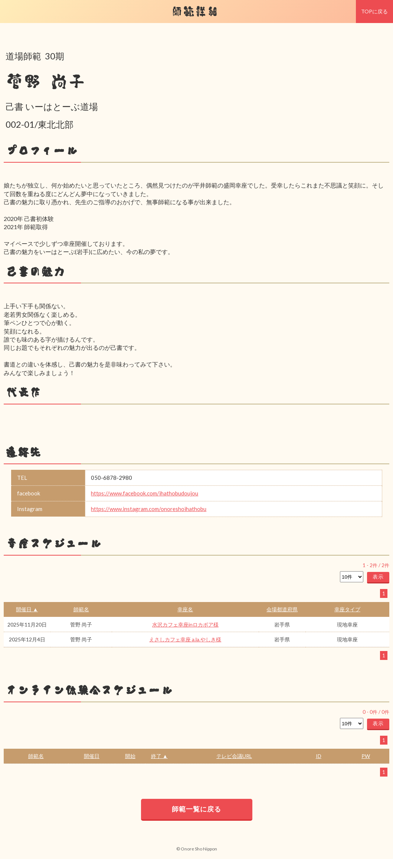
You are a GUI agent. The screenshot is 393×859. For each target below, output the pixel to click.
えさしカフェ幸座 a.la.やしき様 (185, 639)
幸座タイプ (347, 609)
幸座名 (185, 609)
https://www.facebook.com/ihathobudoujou (144, 493)
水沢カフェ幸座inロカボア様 (185, 624)
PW (365, 756)
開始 (130, 756)
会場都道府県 (282, 609)
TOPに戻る (374, 11)
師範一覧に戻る (196, 809)
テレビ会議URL (234, 756)
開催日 (91, 756)
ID (318, 756)
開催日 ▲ (27, 609)
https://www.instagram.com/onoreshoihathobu (148, 508)
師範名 (81, 609)
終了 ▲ (159, 756)
